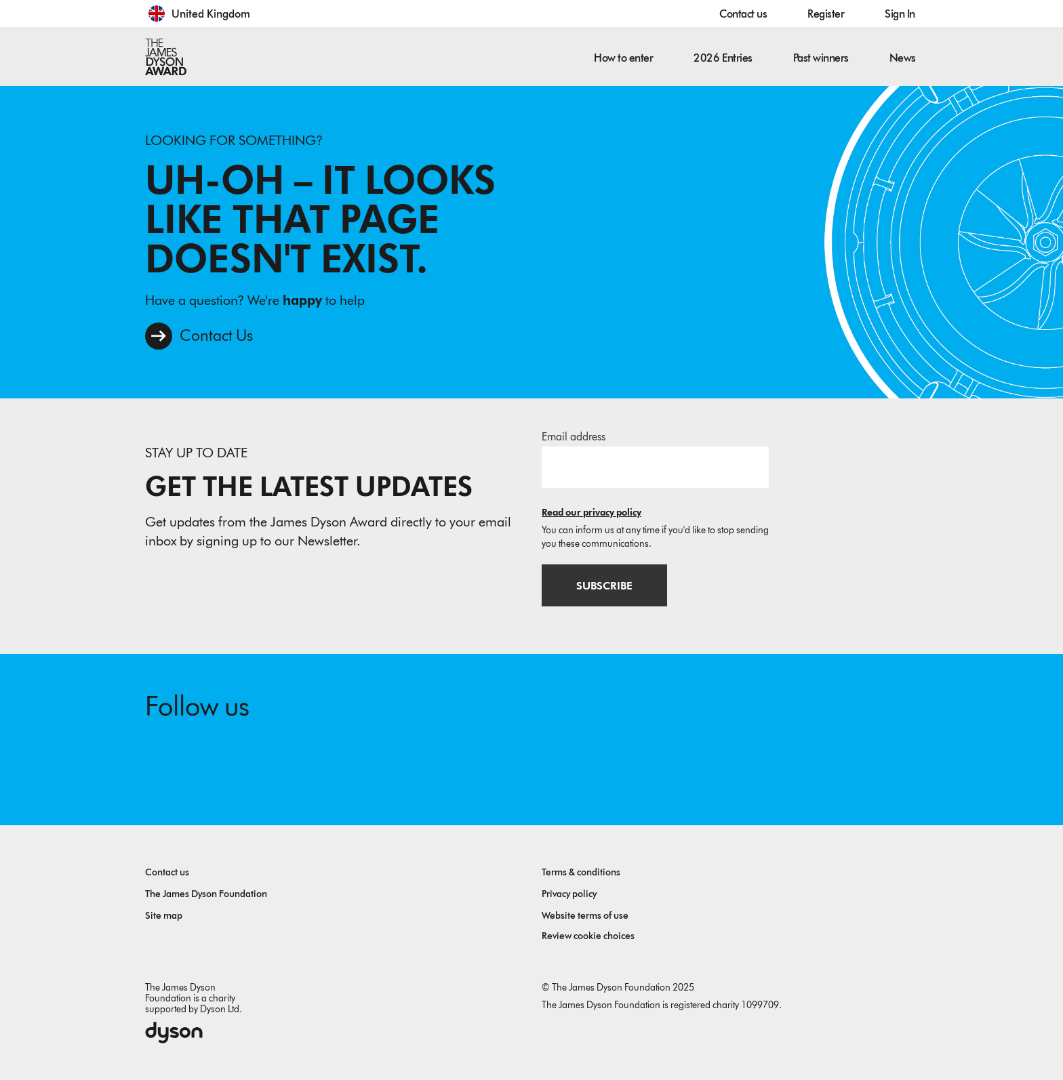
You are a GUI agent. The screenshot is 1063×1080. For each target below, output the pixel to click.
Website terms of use (585, 915)
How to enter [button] (623, 57)
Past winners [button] (821, 57)
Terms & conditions (581, 872)
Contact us (743, 13)
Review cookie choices (588, 936)
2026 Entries (723, 57)
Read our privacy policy (591, 512)
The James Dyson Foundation (206, 894)
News (902, 57)
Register (825, 13)
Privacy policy (569, 894)
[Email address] (655, 467)
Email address (573, 436)
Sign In (900, 13)
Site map (163, 915)
